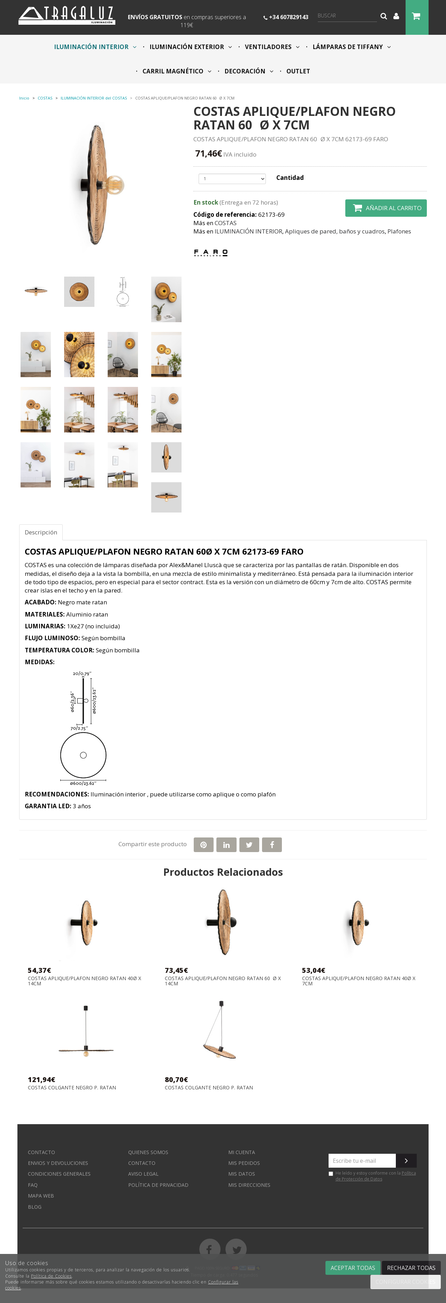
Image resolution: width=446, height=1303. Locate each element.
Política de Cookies (51, 1276)
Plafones (399, 231)
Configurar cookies (406, 1282)
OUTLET (297, 71)
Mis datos (241, 1173)
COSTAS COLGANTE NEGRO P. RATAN (72, 1088)
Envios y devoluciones (58, 1163)
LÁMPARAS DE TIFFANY (351, 47)
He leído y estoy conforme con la (372, 1176)
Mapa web (41, 1195)
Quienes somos (148, 1152)
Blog (34, 1206)
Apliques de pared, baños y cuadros (335, 231)
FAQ (33, 1185)
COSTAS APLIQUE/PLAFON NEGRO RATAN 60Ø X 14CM (223, 981)
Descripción (41, 532)
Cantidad (290, 178)
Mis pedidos (244, 1163)
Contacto (41, 1152)
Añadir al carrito (386, 208)
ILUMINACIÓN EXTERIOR (190, 47)
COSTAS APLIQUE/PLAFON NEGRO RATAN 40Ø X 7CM (358, 981)
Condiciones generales (59, 1173)
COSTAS (226, 223)
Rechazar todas (411, 1268)
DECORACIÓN (248, 71)
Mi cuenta (241, 1152)
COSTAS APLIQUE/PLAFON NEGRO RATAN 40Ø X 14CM (84, 981)
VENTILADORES (272, 47)
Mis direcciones (249, 1185)
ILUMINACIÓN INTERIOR (95, 47)
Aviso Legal (143, 1173)
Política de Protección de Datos (376, 1176)
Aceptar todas (353, 1268)
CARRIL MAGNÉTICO (176, 71)
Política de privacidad (158, 1185)
